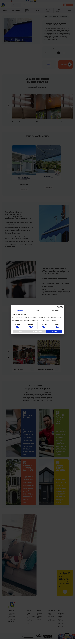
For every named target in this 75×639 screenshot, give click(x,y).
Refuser (20, 331)
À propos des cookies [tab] (55, 310)
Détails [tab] (37, 310)
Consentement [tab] (20, 310)
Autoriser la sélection (37, 331)
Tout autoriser (54, 331)
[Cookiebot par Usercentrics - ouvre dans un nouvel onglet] (57, 307)
